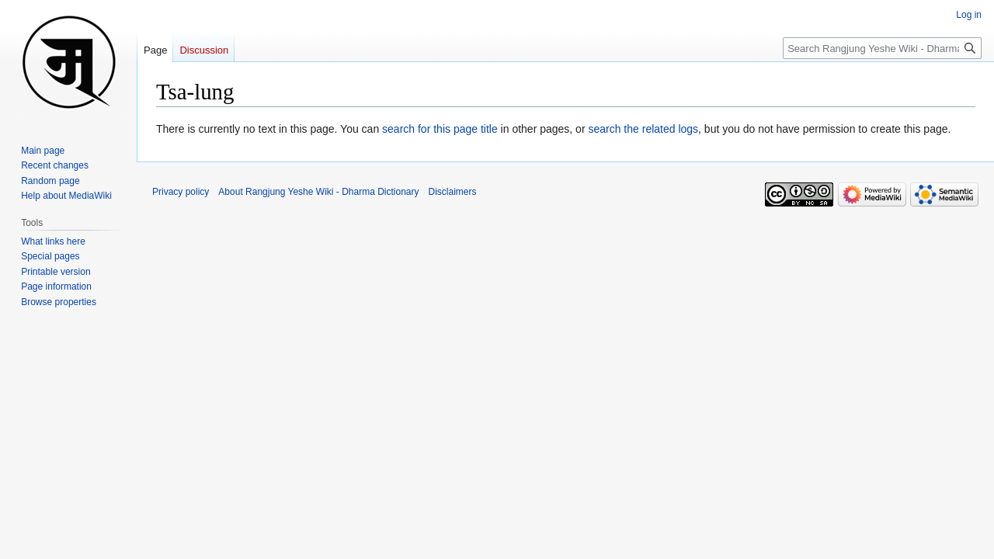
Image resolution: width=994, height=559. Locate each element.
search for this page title (440, 129)
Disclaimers (453, 191)
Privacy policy (180, 191)
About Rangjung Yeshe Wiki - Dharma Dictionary (318, 191)
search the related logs (643, 129)
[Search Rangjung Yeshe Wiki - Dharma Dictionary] (882, 48)
